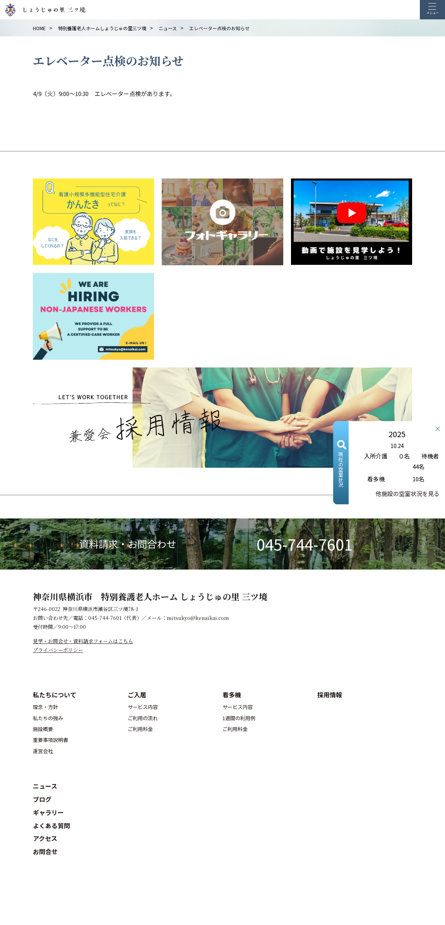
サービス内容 (143, 706)
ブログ (42, 799)
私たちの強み (48, 718)
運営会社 (43, 751)
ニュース (45, 786)
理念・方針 (45, 706)
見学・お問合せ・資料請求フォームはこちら (83, 641)
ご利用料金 (140, 729)
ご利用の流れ (143, 718)
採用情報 (329, 694)
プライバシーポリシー (58, 650)
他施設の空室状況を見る (408, 493)
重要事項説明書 (50, 739)
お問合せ (45, 851)
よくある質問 (51, 825)
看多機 (231, 694)
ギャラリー (48, 812)
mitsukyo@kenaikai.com (198, 617)
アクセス (45, 838)
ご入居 (137, 694)
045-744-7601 (305, 544)
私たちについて (54, 694)
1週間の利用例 (238, 718)
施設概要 (43, 729)
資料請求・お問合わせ (127, 544)
